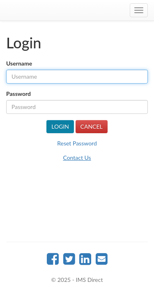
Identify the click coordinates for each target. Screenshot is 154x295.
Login (60, 126)
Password (18, 93)
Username (19, 63)
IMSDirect (77, 10)
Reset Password (77, 143)
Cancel (91, 126)
